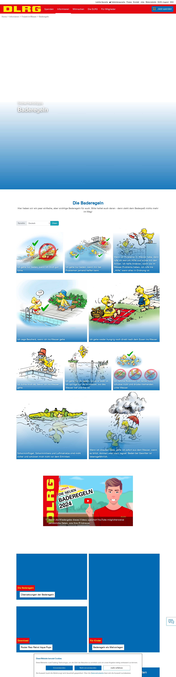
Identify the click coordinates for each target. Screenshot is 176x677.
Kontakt (136, 2)
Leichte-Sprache (102, 2)
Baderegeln (44, 17)
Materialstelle (151, 2)
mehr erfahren (117, 668)
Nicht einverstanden (88, 668)
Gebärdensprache (117, 2)
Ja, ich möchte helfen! (159, 559)
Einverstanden (59, 668)
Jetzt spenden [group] (162, 8)
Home (4, 17)
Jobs (142, 2)
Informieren (14, 17)
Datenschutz (19, 674)
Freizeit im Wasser (29, 17)
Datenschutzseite (97, 673)
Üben (54, 47)
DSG (172, 2)
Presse (129, 2)
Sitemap (29, 674)
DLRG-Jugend (163, 2)
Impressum (7, 674)
